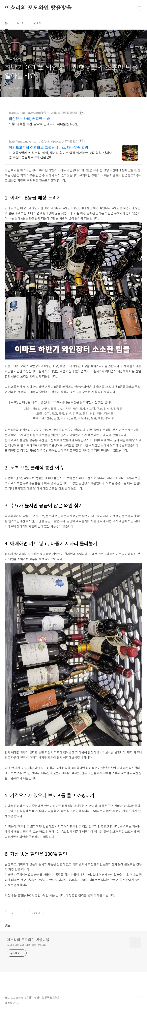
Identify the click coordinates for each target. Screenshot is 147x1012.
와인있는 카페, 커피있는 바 (29, 118)
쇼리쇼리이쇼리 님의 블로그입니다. (27, 945)
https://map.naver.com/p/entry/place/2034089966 (43, 112)
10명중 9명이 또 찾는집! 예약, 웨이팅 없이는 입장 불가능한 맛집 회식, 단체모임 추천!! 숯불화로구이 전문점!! (60, 154)
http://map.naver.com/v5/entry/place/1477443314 (43, 141)
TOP (139, 999)
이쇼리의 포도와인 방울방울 (38, 8)
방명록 (37, 22)
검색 (130, 8)
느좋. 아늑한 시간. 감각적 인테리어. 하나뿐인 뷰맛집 (44, 123)
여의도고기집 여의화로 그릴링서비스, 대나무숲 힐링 (48, 147)
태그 (20, 22)
